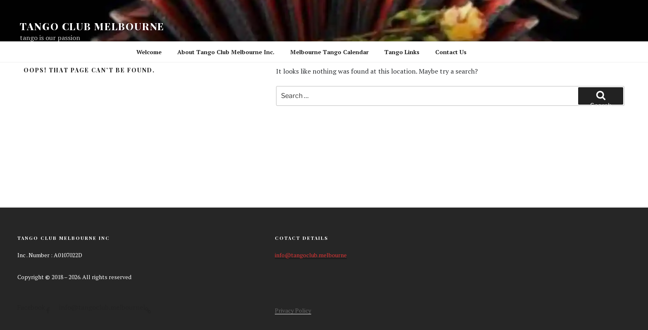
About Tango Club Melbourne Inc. (225, 52)
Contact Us (451, 52)
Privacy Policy (293, 310)
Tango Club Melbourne (92, 26)
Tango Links (401, 52)
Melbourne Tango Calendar (329, 52)
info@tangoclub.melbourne (311, 255)
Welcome (149, 52)
